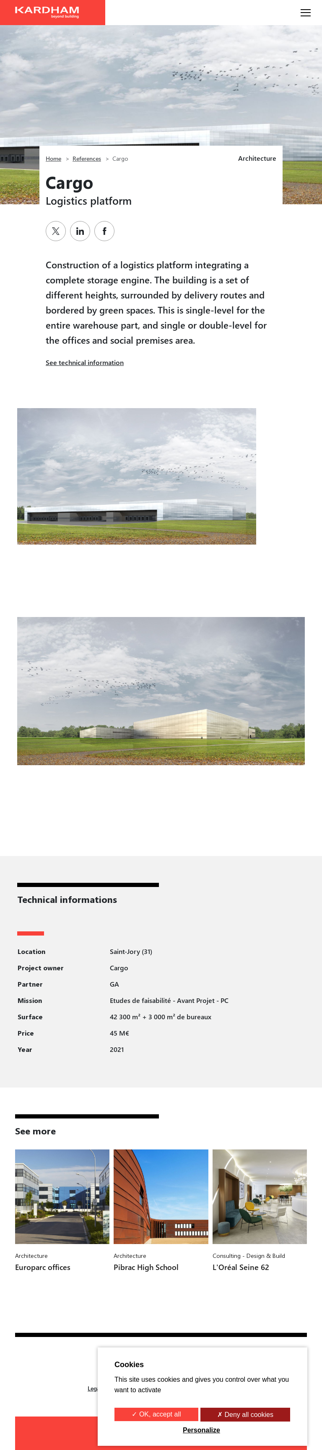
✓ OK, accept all (156, 1414)
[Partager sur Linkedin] (82, 231)
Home (53, 158)
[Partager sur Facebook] (106, 231)
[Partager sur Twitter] (58, 231)
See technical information (85, 362)
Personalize (201, 1430)
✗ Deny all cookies (245, 1414)
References (87, 158)
